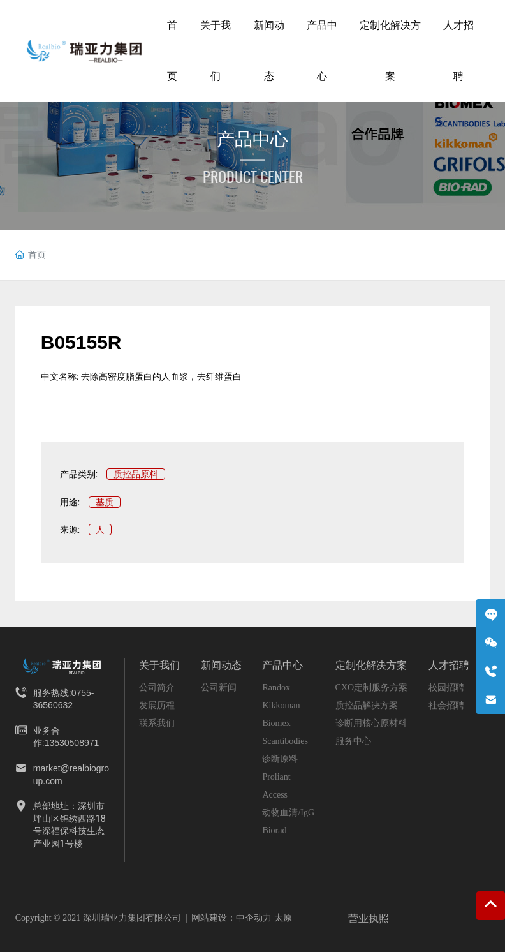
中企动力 (254, 918)
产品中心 (252, 139)
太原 (283, 918)
